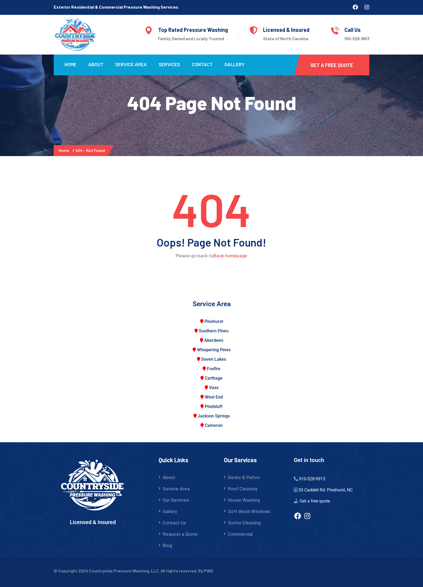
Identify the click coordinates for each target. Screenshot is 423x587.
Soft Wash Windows (249, 511)
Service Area (131, 64)
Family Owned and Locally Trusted (191, 38)
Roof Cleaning (242, 488)
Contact (202, 64)
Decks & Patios (244, 477)
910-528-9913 (356, 38)
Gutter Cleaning (244, 522)
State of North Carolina (285, 38)
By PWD (205, 570)
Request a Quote (180, 534)
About (95, 64)
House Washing (244, 500)
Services (169, 64)
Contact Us (174, 522)
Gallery (234, 64)
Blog (167, 545)
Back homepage (230, 255)
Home (70, 64)
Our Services (176, 500)
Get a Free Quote (332, 65)
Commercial (240, 534)
